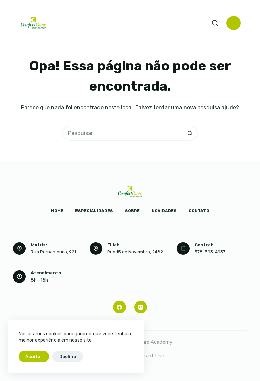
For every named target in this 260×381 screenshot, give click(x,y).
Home (57, 210)
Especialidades (94, 210)
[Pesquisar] (215, 23)
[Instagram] (140, 307)
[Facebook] (119, 307)
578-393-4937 (210, 251)
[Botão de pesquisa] (190, 133)
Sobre (132, 210)
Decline (67, 356)
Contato (199, 210)
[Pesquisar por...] (122, 133)
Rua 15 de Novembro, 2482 (135, 251)
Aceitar (33, 356)
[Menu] (233, 23)
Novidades (164, 210)
